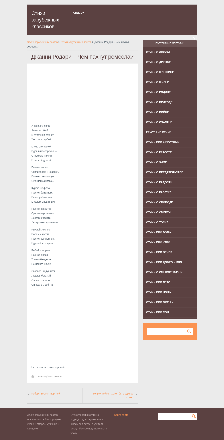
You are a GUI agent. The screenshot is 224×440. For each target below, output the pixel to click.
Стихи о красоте (159, 152)
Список (78, 12)
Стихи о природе (159, 102)
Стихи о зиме (156, 162)
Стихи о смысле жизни (164, 272)
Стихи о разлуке (159, 192)
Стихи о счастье (159, 122)
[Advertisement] (82, 93)
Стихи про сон (157, 312)
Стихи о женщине (160, 72)
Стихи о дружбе (158, 62)
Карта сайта (121, 414)
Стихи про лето (158, 282)
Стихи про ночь (158, 292)
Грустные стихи (158, 132)
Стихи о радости (159, 182)
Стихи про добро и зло (164, 262)
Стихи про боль (158, 232)
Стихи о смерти (158, 212)
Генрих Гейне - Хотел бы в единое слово (113, 395)
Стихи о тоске (157, 222)
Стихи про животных (163, 142)
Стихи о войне (157, 112)
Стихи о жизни (157, 82)
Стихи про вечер (159, 252)
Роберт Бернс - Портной (46, 393)
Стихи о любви (158, 52)
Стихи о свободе (159, 202)
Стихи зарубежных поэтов (49, 376)
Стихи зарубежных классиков (45, 19)
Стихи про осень (159, 302)
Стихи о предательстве (164, 172)
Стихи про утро (158, 242)
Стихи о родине (158, 92)
